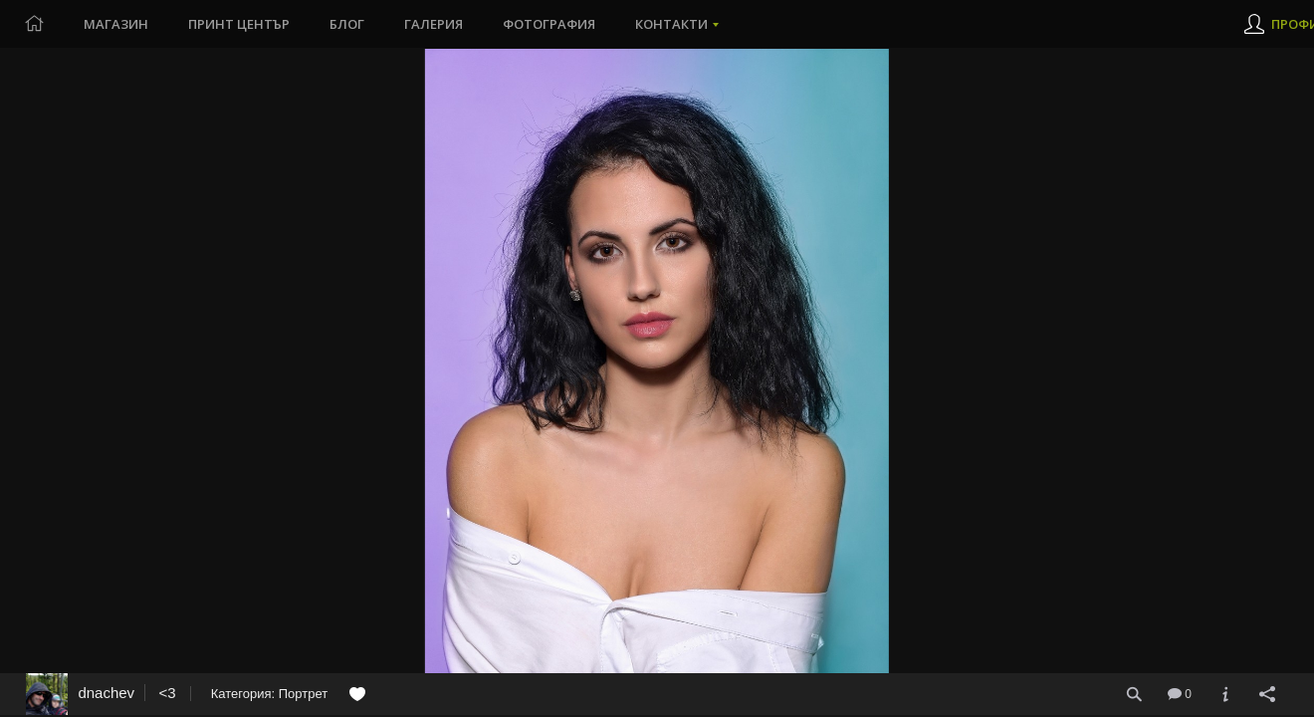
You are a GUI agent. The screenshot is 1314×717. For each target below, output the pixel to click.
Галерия (433, 24)
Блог (346, 24)
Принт (239, 24)
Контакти (671, 24)
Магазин (116, 24)
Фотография (549, 24)
